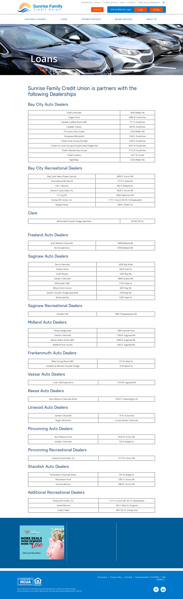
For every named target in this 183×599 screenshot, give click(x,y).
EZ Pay (156, 10)
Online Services (123, 19)
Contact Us (132, 2)
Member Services (91, 19)
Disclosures (102, 577)
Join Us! (97, 9)
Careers (97, 2)
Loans (63, 19)
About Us (151, 19)
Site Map (128, 577)
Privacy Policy (115, 577)
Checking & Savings (35, 19)
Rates (122, 2)
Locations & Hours (110, 2)
